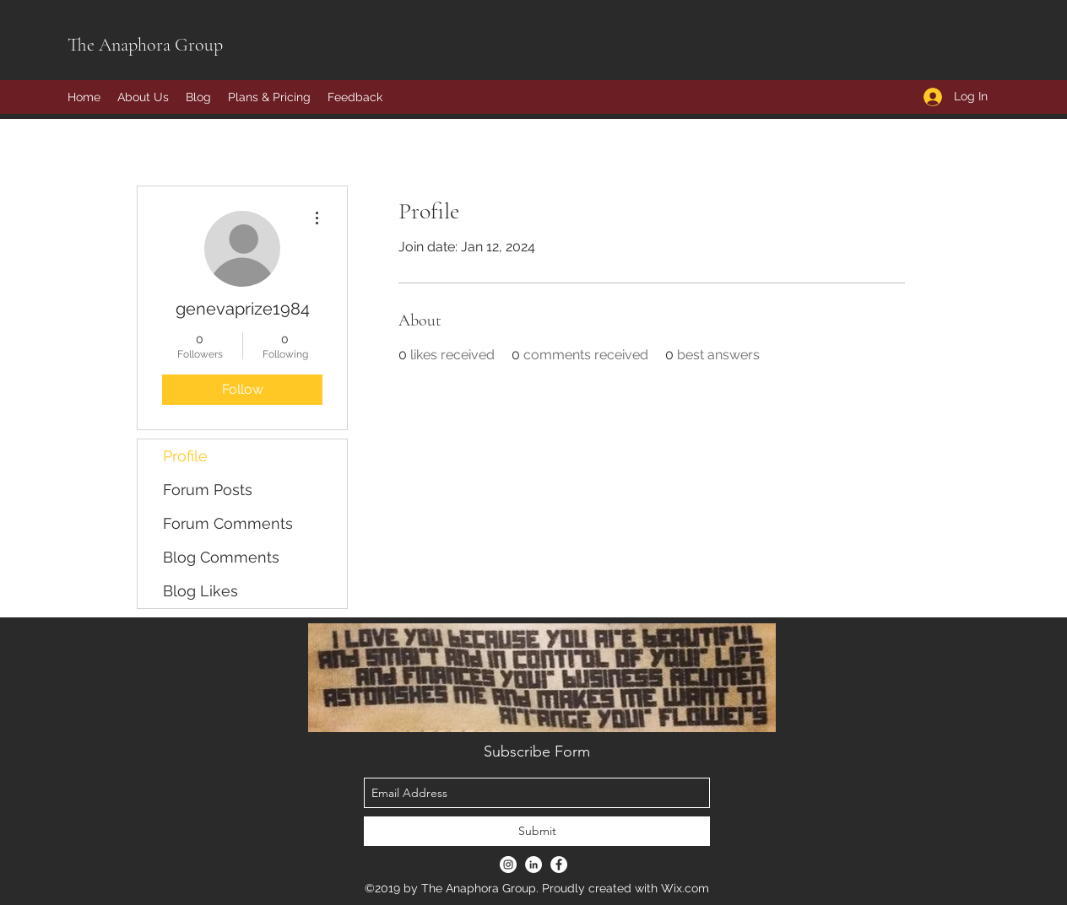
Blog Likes (200, 591)
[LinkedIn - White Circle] (533, 864)
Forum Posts (207, 489)
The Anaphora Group (145, 45)
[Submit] (537, 831)
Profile (185, 456)
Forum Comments (228, 523)
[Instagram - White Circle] (508, 864)
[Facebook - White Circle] (558, 864)
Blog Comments (221, 557)
